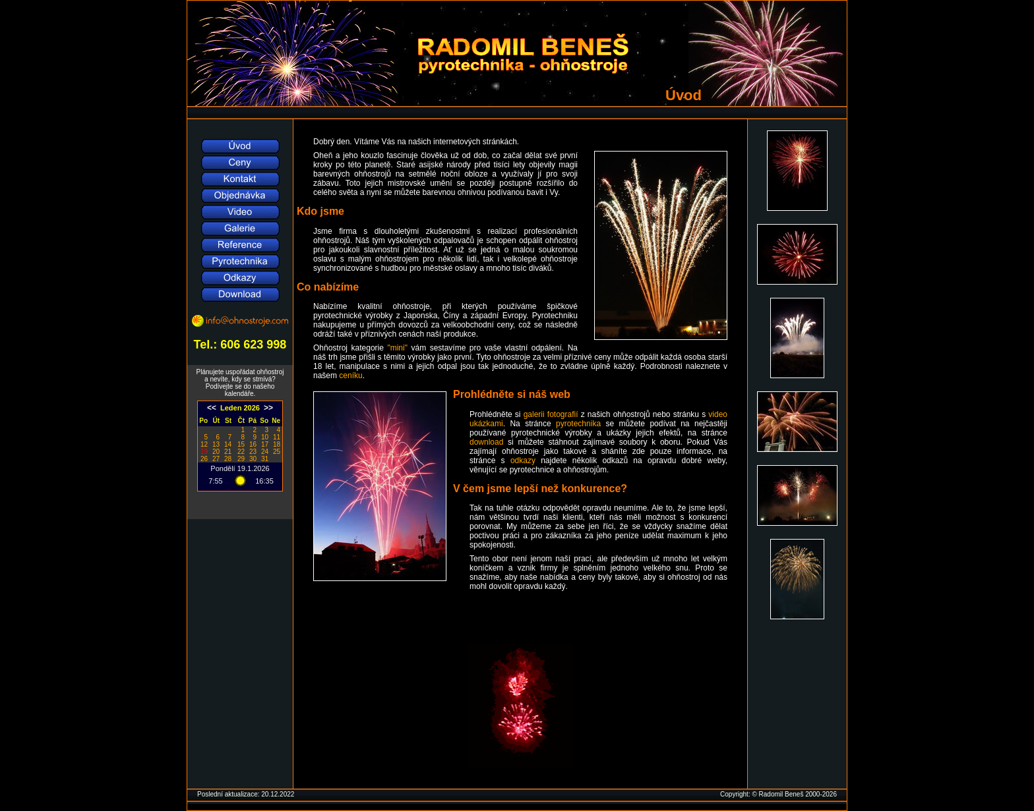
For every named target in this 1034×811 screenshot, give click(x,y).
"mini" (397, 347)
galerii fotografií (551, 414)
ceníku (350, 375)
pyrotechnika (578, 423)
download (486, 442)
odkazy (522, 460)
